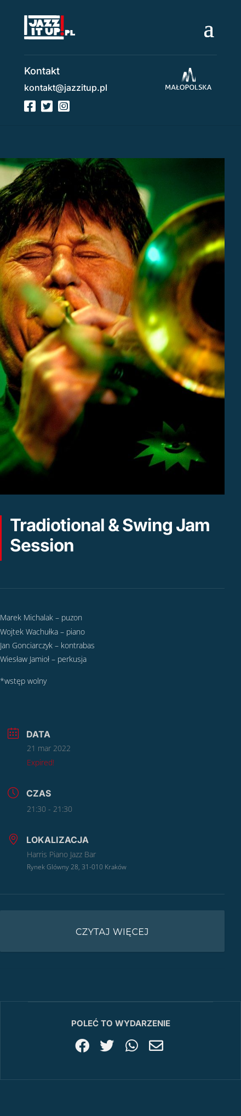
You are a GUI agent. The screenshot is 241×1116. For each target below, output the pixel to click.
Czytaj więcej (112, 932)
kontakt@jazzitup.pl (65, 87)
